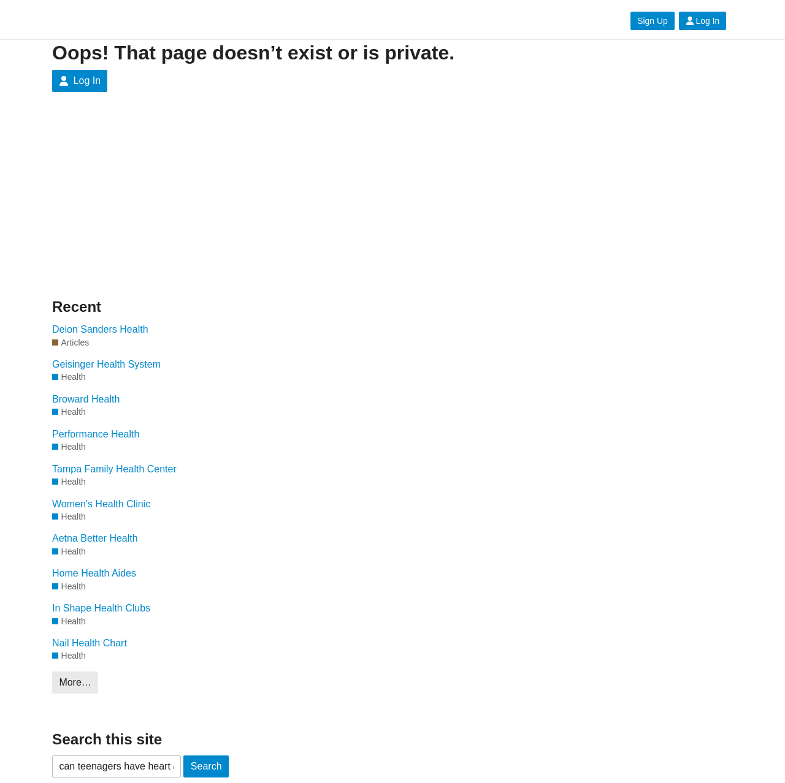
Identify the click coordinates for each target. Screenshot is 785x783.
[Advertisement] (168, 204)
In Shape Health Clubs (101, 608)
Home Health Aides (94, 573)
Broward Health (86, 399)
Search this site (107, 739)
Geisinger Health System (106, 364)
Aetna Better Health (95, 538)
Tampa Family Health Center (114, 469)
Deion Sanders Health (100, 329)
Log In (703, 21)
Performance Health (95, 434)
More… (75, 682)
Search (206, 766)
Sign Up (652, 21)
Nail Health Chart (89, 643)
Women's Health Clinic (101, 504)
